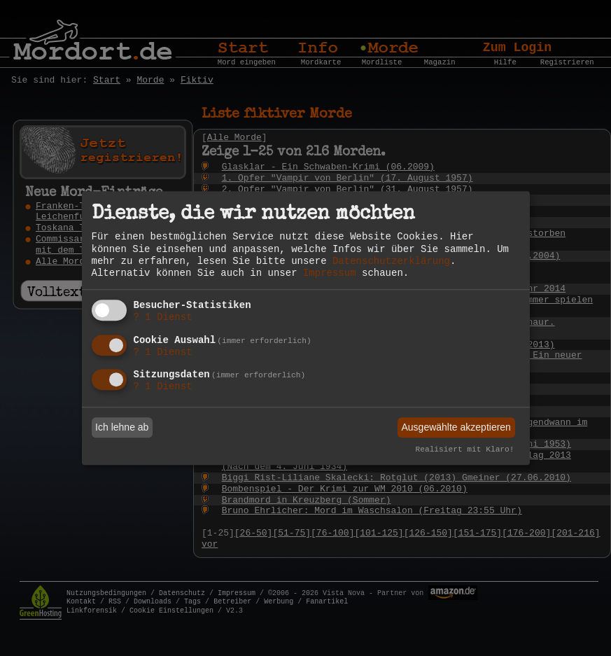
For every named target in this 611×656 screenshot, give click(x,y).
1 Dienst (163, 317)
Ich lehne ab (121, 427)
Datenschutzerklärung (391, 261)
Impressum (329, 273)
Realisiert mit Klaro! (465, 450)
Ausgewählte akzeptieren (455, 427)
